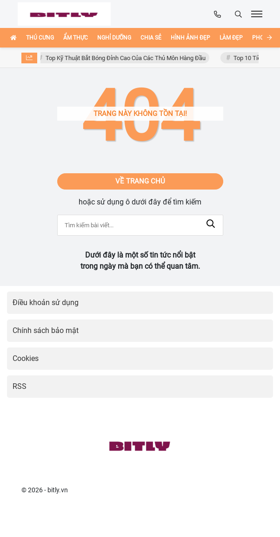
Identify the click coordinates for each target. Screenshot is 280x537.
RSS (20, 386)
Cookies (26, 358)
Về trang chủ (140, 181)
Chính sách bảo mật (46, 330)
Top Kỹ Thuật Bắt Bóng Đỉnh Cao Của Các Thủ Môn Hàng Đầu (127, 57)
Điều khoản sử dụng (46, 302)
